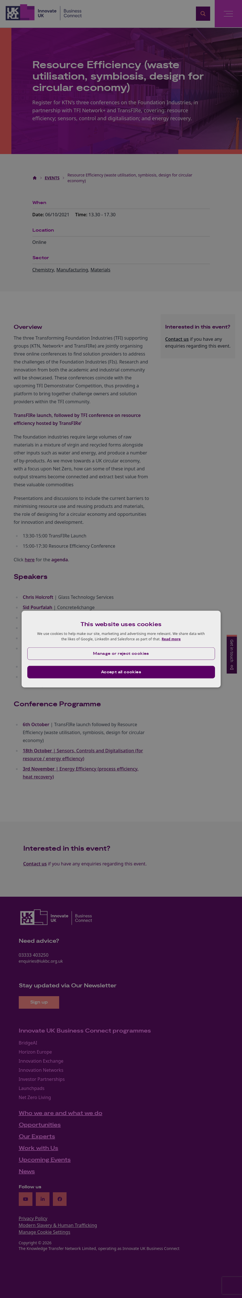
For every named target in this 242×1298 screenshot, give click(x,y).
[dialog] (121, 649)
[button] (121, 653)
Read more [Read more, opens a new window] (171, 639)
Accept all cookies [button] (121, 672)
